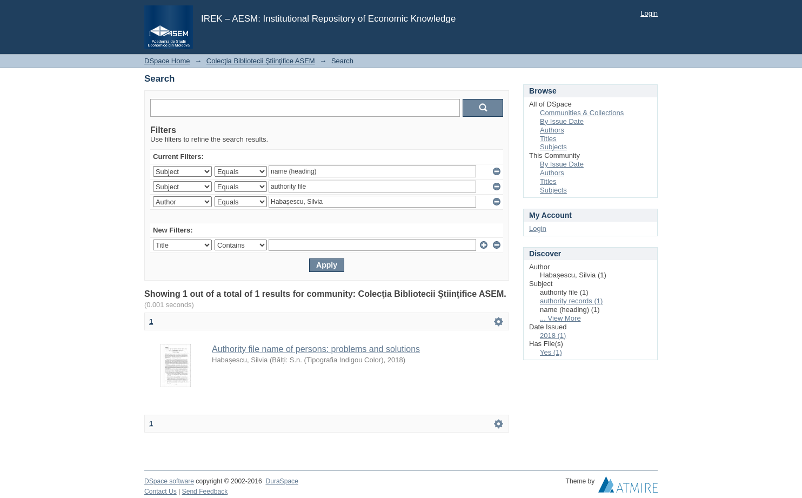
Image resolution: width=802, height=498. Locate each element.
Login (649, 13)
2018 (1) (553, 335)
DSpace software (169, 481)
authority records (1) (571, 301)
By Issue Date (562, 121)
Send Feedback (205, 491)
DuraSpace (281, 481)
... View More (560, 318)
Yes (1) (551, 352)
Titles (548, 139)
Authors (552, 130)
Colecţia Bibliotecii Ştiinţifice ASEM (260, 61)
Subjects (553, 147)
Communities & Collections (582, 113)
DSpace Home (167, 61)
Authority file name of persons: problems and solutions (316, 349)
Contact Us (160, 491)
